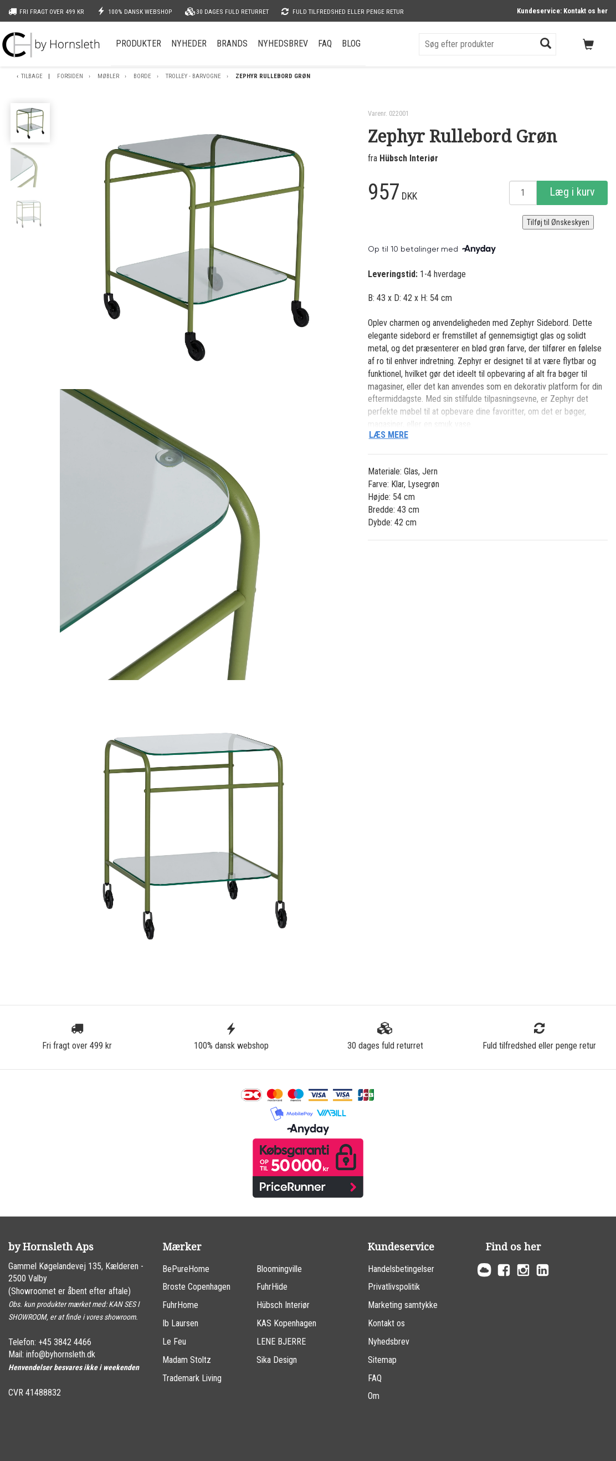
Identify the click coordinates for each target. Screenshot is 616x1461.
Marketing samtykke (403, 1305)
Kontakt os (386, 1323)
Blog (351, 43)
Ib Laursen (180, 1323)
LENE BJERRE (281, 1341)
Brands (232, 43)
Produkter (138, 43)
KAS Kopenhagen (286, 1323)
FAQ (325, 43)
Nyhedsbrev (283, 43)
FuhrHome (180, 1305)
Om (373, 1396)
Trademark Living (192, 1378)
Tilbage (32, 76)
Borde (142, 76)
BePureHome (185, 1269)
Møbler (108, 76)
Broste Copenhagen (196, 1286)
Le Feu (174, 1341)
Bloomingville (279, 1269)
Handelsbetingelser (401, 1269)
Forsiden (70, 76)
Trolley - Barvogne (193, 76)
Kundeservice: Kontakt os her (562, 11)
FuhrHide (272, 1286)
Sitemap (382, 1360)
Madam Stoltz (186, 1360)
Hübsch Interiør (408, 158)
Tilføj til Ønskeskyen (558, 222)
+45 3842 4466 (64, 1342)
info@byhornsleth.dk (60, 1354)
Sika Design (276, 1360)
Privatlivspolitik (394, 1286)
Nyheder (189, 43)
